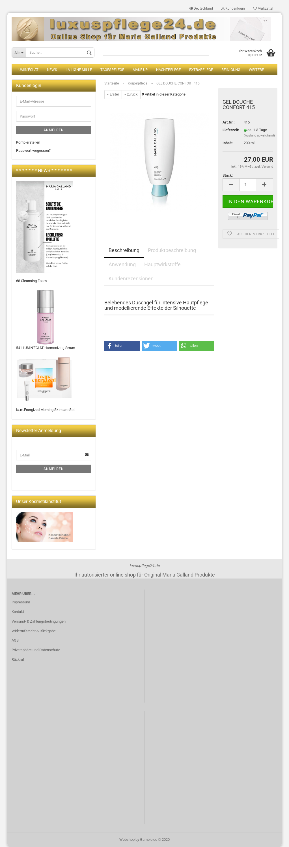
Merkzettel (263, 8)
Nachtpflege (168, 70)
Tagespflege (112, 70)
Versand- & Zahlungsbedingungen (39, 621)
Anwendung (122, 264)
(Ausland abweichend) (259, 135)
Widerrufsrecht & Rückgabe (34, 631)
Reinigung (230, 70)
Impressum (21, 602)
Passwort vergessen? (33, 150)
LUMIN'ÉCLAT (27, 70)
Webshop (127, 839)
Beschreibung (124, 250)
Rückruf (18, 659)
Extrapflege (201, 70)
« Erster (113, 94)
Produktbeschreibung (172, 250)
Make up (140, 70)
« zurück (131, 94)
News (52, 70)
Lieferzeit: (229, 130)
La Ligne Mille (79, 70)
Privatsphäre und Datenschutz (36, 650)
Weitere (256, 70)
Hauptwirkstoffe (162, 264)
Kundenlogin (233, 8)
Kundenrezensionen (131, 278)
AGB (15, 640)
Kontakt (18, 612)
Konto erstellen (28, 142)
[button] (122, 346)
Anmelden (54, 130)
